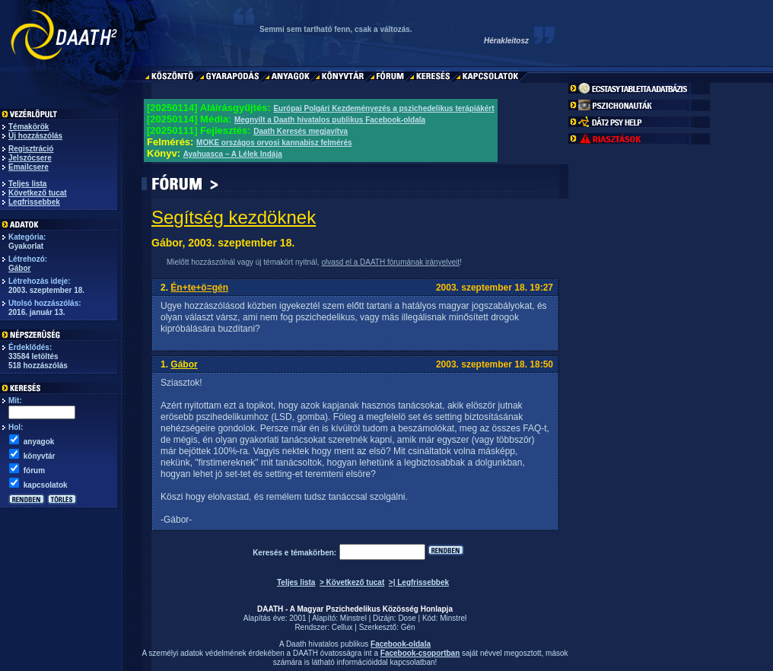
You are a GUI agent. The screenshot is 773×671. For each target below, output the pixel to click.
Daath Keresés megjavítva (300, 131)
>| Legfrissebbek (419, 582)
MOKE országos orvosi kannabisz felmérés (274, 142)
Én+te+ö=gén (199, 287)
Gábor (19, 268)
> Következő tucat (352, 582)
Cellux (342, 627)
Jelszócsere (30, 158)
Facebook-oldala (401, 644)
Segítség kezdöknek (233, 217)
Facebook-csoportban (420, 653)
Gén (408, 627)
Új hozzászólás (35, 136)
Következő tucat (37, 193)
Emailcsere (28, 167)
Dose (406, 618)
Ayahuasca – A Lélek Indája (232, 154)
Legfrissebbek (34, 202)
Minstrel (353, 618)
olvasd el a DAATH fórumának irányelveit (390, 262)
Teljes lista (27, 184)
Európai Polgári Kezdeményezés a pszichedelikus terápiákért (383, 108)
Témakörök (28, 126)
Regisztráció (30, 149)
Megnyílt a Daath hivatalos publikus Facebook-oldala (329, 120)
